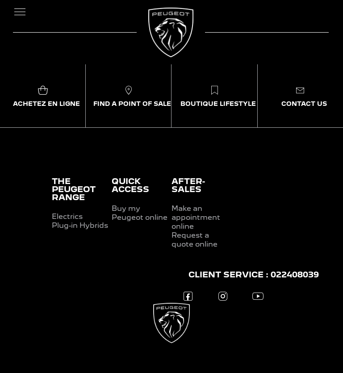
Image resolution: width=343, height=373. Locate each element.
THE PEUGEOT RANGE (74, 189)
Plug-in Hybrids (80, 225)
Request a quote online (195, 239)
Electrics (67, 216)
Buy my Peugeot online (139, 213)
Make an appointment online (196, 217)
